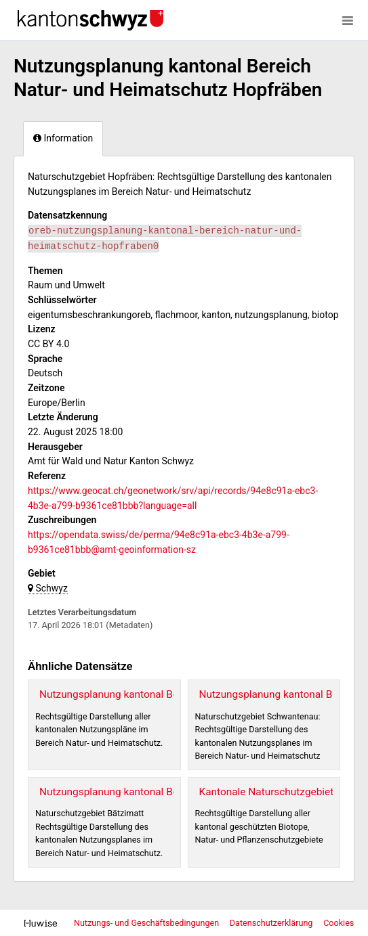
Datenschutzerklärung (272, 923)
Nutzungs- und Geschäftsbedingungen (147, 923)
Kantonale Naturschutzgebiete (269, 792)
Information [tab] (63, 138)
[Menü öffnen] (347, 20)
